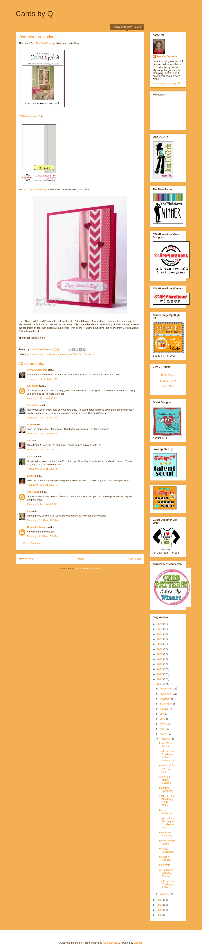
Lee (29, 440)
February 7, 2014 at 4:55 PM (42, 379)
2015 (160, 679)
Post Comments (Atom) (87, 568)
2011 (160, 910)
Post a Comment (32, 543)
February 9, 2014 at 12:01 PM (42, 484)
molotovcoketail (111, 942)
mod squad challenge (43, 354)
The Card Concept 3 (84, 354)
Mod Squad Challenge (35, 189)
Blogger (138, 942)
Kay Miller (32, 385)
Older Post (134, 559)
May (162, 723)
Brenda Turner (168, 380)
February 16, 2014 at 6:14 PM (42, 536)
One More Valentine (165, 834)
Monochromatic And (167, 842)
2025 (160, 629)
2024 (160, 634)
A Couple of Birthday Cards (165, 873)
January (165, 893)
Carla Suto (168, 386)
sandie (31, 475)
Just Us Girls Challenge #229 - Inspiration (166, 756)
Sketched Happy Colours (165, 779)
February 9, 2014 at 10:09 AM (42, 468)
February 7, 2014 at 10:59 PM (42, 449)
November (166, 693)
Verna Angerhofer (37, 370)
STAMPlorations (27, 116)
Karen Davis (34, 405)
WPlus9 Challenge (166, 850)
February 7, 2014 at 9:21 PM (42, 433)
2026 (160, 624)
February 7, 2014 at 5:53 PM (42, 398)
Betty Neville (168, 375)
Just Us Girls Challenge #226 (166, 884)
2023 (160, 639)
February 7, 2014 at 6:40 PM (42, 417)
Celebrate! (165, 865)
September (166, 703)
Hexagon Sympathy (166, 789)
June (163, 718)
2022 (160, 644)
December (166, 688)
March (164, 733)
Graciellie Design (36, 527)
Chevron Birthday (165, 858)
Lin (29, 511)
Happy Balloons (165, 812)
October (165, 698)
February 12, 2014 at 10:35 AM (43, 520)
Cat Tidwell (33, 491)
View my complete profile (167, 83)
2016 (160, 674)
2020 (160, 654)
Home (80, 559)
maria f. (31, 456)
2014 (160, 684)
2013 (160, 899)
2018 (160, 664)
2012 (160, 904)
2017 (160, 669)
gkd (29, 354)
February (165, 738)
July (162, 713)
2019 (160, 659)
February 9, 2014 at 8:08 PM (42, 504)
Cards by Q (34, 14)
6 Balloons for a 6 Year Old (167, 768)
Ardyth (31, 424)
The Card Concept (45, 43)
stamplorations (64, 354)
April (163, 728)
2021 (160, 649)
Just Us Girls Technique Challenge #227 (166, 823)
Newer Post (26, 559)
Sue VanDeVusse (166, 56)
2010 (160, 914)
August (164, 708)
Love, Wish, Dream (166, 745)
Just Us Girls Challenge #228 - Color (166, 800)
